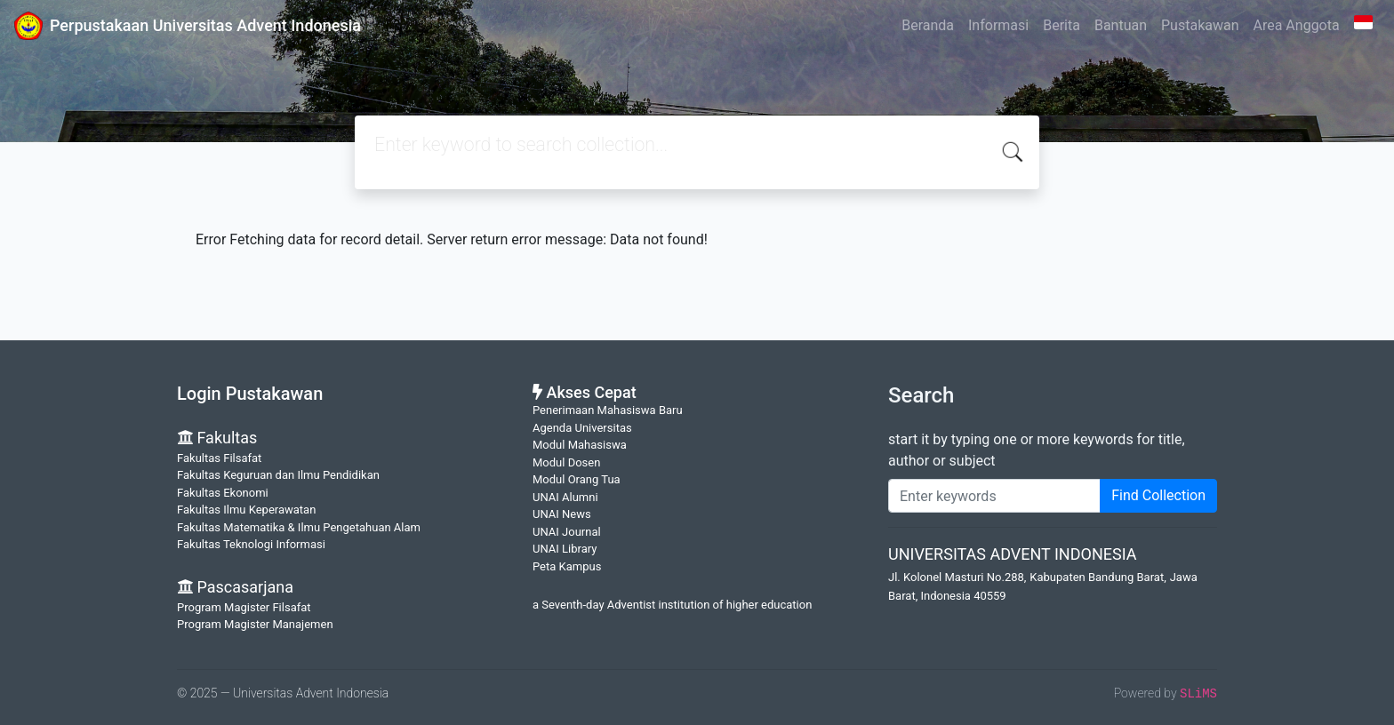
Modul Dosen (566, 462)
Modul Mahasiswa (580, 444)
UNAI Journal (567, 531)
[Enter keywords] (994, 496)
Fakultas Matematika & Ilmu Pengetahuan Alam (299, 527)
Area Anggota (1297, 25)
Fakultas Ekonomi (222, 492)
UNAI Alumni (565, 497)
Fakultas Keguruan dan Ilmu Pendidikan (278, 475)
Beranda (927, 25)
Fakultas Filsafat (219, 458)
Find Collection (1158, 495)
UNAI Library (565, 548)
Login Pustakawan (250, 393)
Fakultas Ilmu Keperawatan (246, 509)
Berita (1061, 25)
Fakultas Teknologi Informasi (251, 544)
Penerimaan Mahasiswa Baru (608, 410)
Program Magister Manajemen (255, 624)
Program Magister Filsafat (244, 607)
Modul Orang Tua (577, 479)
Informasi (998, 25)
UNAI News (562, 514)
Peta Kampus (567, 566)
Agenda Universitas (582, 427)
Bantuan (1120, 25)
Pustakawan (1199, 25)
